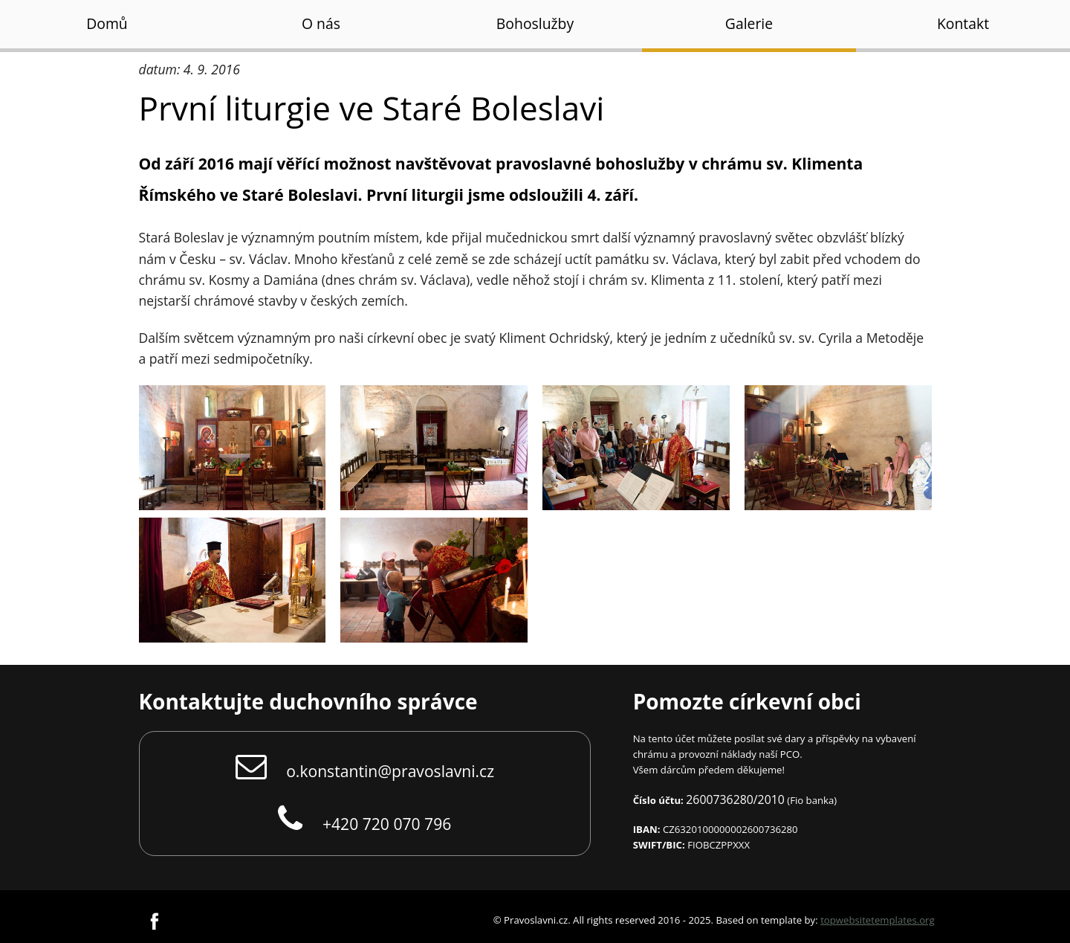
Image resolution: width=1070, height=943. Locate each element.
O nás (321, 23)
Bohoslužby (535, 23)
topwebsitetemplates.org (877, 920)
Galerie (749, 23)
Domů (107, 23)
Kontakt (963, 23)
